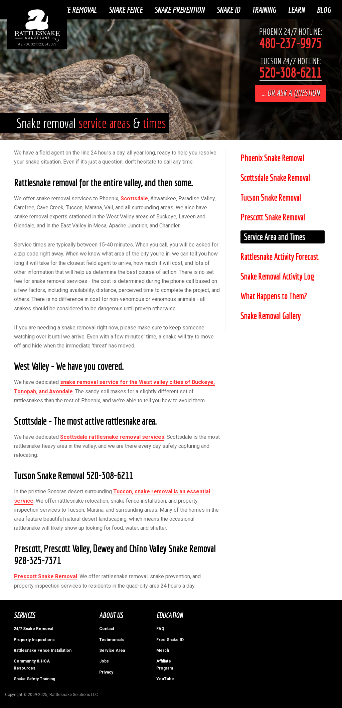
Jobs (104, 661)
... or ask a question (291, 93)
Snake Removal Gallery (270, 316)
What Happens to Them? (273, 296)
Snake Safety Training (34, 679)
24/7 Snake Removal (33, 628)
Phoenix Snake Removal (272, 158)
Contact (106, 628)
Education (169, 615)
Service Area (112, 650)
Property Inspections (34, 639)
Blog (324, 9)
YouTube (165, 679)
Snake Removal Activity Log (277, 276)
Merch (162, 650)
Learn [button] (296, 9)
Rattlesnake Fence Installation (42, 650)
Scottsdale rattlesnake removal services (112, 437)
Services (24, 615)
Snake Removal (75, 9)
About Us (111, 615)
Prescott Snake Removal (45, 576)
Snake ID (228, 9)
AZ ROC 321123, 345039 (37, 44)
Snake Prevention (179, 9)
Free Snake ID (170, 639)
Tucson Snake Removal (270, 197)
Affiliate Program (164, 664)
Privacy (106, 672)
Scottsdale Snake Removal (275, 178)
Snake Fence (125, 9)
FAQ (160, 628)
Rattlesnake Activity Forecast (279, 257)
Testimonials (111, 639)
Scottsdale (134, 198)
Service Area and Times (274, 237)
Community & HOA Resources (32, 664)
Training (264, 9)
